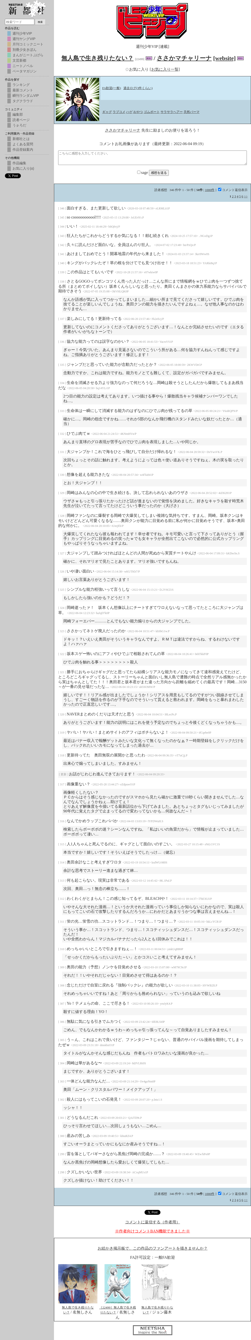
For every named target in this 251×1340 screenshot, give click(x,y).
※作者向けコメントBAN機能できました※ (152, 1231)
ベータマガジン (25, 71)
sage (143, 172)
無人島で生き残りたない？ (97, 58)
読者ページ (21, 120)
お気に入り (137, 69)
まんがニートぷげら (28, 55)
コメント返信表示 (233, 190)
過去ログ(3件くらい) (138, 88)
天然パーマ (191, 112)
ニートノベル (23, 66)
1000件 (209, 190)
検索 (40, 22)
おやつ (138, 112)
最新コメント (23, 90)
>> (246, 196)
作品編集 (19, 163)
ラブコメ (119, 112)
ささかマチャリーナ (184, 58)
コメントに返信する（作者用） (152, 1222)
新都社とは (21, 139)
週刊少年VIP (22, 33)
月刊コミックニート (28, 44)
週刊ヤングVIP (24, 39)
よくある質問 (23, 144)
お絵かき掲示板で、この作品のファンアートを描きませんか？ (153, 1248)
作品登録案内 (23, 149)
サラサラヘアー (171, 112)
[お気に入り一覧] (165, 69)
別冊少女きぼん (25, 50)
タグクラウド (23, 101)
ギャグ (107, 112)
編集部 (18, 114)
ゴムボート (152, 112)
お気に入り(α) (23, 168)
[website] (224, 58)
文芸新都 (19, 60)
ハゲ (129, 112)
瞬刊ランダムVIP (26, 95)
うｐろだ (19, 125)
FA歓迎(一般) (111, 88)
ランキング (21, 85)
